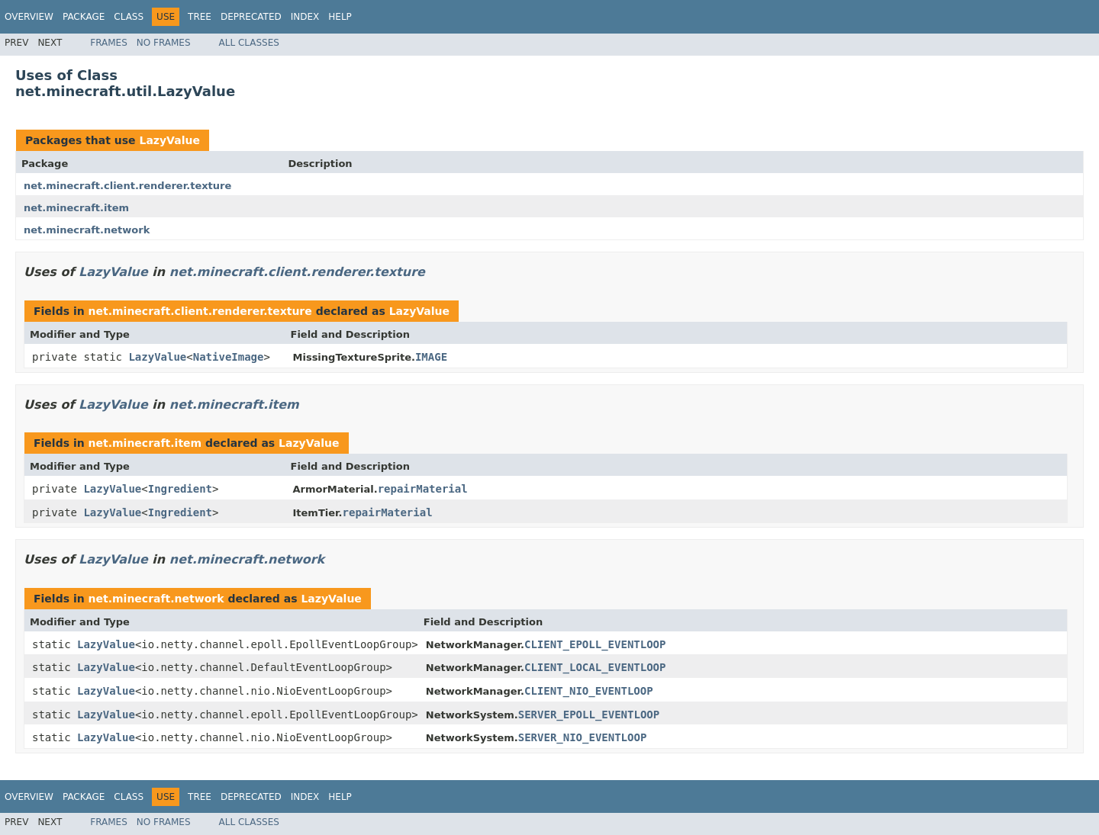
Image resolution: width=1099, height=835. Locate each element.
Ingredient (180, 489)
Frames (108, 42)
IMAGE (431, 357)
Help (340, 16)
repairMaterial (423, 489)
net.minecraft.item (76, 208)
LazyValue (169, 140)
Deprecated (251, 16)
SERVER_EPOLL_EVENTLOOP (588, 714)
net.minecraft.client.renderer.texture (127, 185)
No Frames (164, 42)
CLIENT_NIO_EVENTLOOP (588, 691)
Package (84, 16)
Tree (199, 16)
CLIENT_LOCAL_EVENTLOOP (595, 667)
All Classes (249, 42)
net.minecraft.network (87, 230)
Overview (29, 16)
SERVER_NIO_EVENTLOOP (582, 737)
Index (305, 16)
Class (128, 16)
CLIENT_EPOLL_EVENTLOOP (595, 644)
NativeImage (228, 357)
